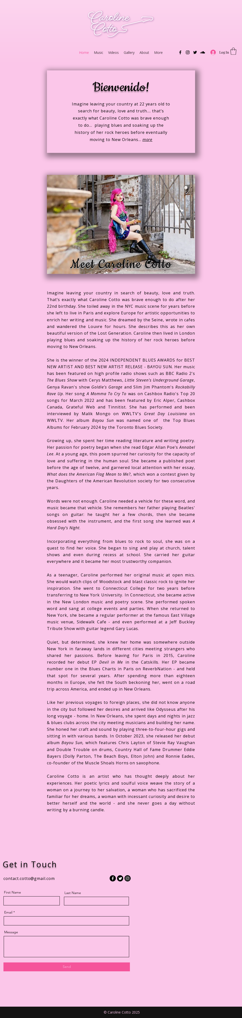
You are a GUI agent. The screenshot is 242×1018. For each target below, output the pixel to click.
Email (8, 912)
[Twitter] (195, 52)
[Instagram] (187, 52)
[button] (233, 51)
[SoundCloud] (202, 52)
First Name (12, 892)
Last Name (72, 893)
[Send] (66, 966)
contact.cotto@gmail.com (29, 878)
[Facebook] (180, 52)
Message (11, 932)
